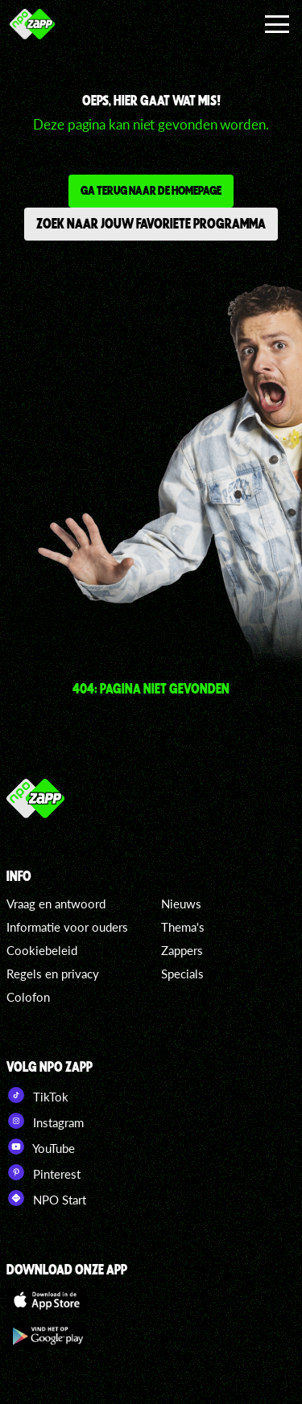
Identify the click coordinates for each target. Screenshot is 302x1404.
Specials (182, 973)
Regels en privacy (52, 973)
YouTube (40, 1146)
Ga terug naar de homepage (151, 190)
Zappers (182, 950)
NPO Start (46, 1198)
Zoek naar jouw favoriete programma (151, 223)
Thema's (183, 927)
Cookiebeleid (41, 950)
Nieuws (181, 903)
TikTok (37, 1095)
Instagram (45, 1120)
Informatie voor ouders (67, 927)
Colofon (28, 997)
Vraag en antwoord (55, 903)
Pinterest (43, 1172)
